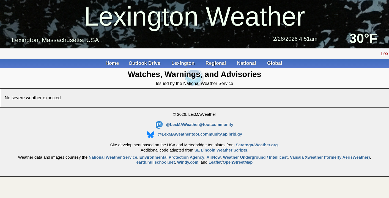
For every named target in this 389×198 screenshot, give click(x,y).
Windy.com (187, 162)
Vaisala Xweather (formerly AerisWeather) (330, 157)
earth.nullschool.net (155, 162)
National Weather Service (113, 157)
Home (112, 63)
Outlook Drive (145, 63)
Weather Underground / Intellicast (255, 157)
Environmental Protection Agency (171, 157)
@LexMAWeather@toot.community (194, 124)
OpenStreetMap (238, 162)
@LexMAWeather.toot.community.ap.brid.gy (194, 134)
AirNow (214, 157)
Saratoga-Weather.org (257, 145)
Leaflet (215, 162)
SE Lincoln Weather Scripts (220, 150)
